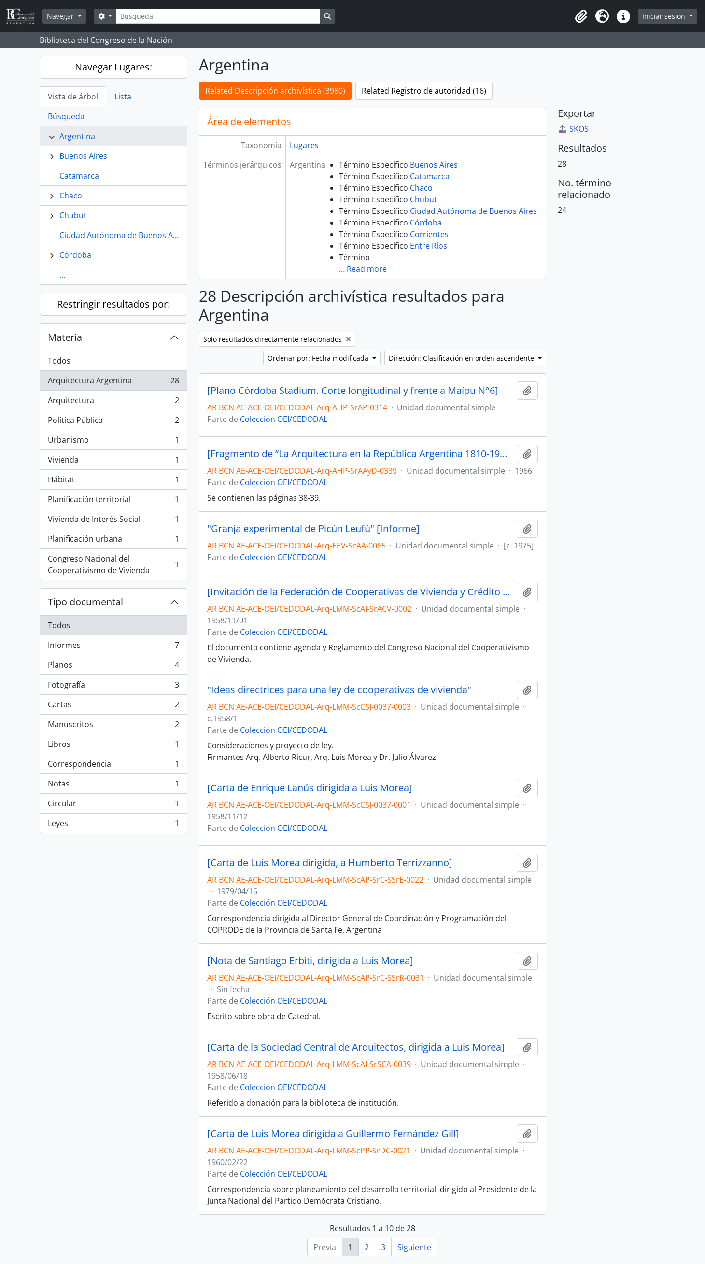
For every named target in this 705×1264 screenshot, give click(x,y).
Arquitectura (113, 402)
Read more (367, 269)
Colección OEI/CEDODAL (283, 419)
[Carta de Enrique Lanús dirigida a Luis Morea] (309, 788)
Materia (65, 337)
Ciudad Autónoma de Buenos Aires (122, 235)
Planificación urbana (113, 541)
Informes (113, 647)
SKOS (573, 129)
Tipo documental (85, 601)
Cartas (113, 707)
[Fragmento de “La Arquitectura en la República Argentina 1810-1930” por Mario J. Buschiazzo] (360, 454)
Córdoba (75, 255)
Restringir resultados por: (113, 303)
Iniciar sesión (664, 16)
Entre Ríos (428, 245)
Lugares (304, 145)
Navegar (61, 16)
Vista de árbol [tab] (73, 96)
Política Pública (113, 422)
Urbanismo (113, 442)
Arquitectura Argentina (113, 383)
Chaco (70, 195)
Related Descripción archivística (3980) (275, 90)
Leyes (113, 825)
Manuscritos (113, 726)
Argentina (77, 136)
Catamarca (79, 175)
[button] (581, 16)
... (62, 274)
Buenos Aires (83, 156)
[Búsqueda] (218, 16)
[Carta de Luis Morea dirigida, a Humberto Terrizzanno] (329, 863)
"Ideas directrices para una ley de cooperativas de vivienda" (339, 690)
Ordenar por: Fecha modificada (319, 358)
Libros (113, 746)
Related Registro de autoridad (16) (424, 90)
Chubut (72, 215)
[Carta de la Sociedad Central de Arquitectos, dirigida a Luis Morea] (356, 1047)
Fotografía (113, 687)
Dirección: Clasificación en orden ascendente (462, 358)
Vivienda (113, 462)
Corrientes (429, 234)
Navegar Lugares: (113, 66)
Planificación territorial (113, 501)
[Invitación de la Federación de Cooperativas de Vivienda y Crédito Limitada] (360, 592)
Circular (113, 806)
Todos (59, 360)
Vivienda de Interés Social (113, 521)
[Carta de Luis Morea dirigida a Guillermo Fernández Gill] (333, 1133)
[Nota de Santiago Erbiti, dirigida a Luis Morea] (310, 961)
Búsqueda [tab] (66, 116)
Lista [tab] (122, 96)
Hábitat (113, 482)
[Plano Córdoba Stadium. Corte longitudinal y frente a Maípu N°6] (352, 390)
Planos (113, 667)
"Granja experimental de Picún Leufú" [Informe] (313, 528)
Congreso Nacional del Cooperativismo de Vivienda (113, 564)
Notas (113, 786)
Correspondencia (113, 766)
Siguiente (414, 1247)
